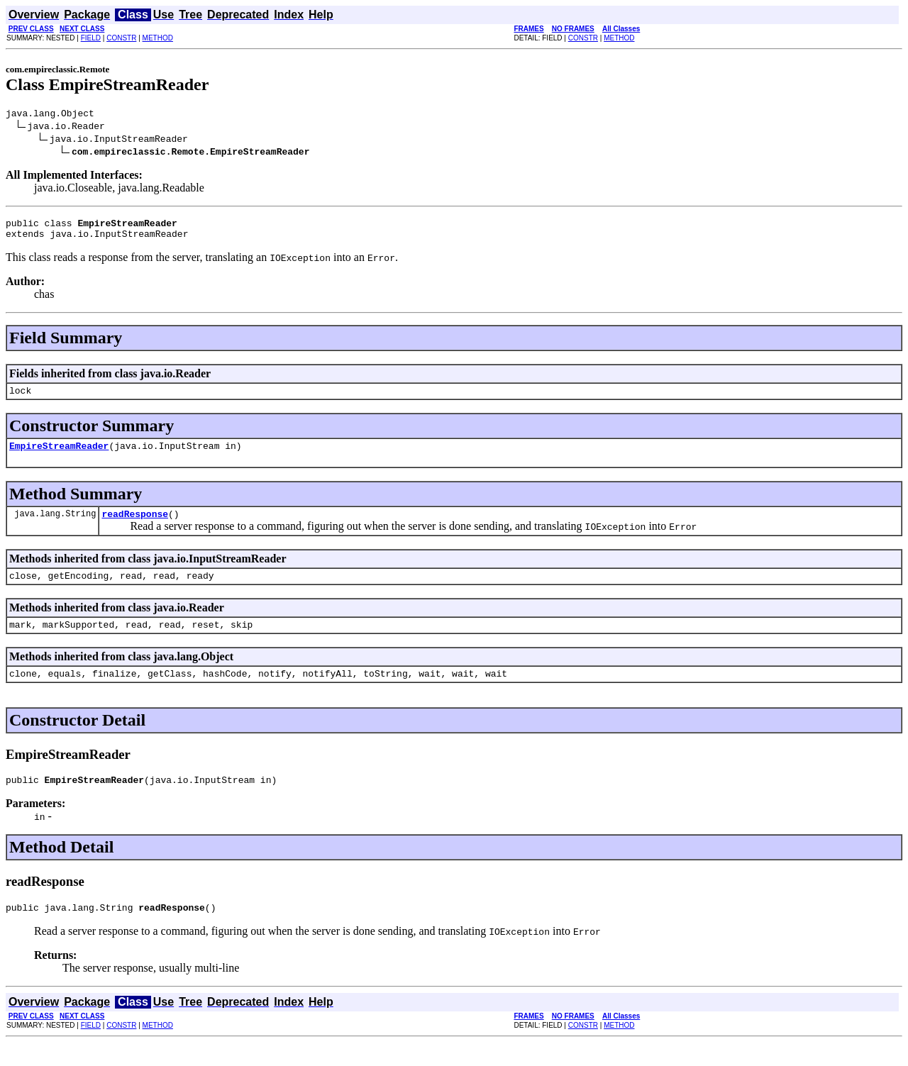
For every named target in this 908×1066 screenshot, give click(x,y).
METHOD (158, 38)
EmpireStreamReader (59, 456)
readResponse (134, 526)
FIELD (91, 38)
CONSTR (121, 38)
